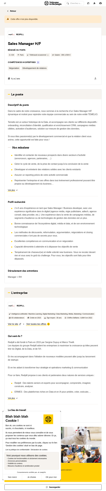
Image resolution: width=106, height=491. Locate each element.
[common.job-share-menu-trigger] (95, 78)
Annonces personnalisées (17, 461)
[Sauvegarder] (53, 487)
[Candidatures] (88, 3)
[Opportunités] (94, 3)
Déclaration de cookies (39, 450)
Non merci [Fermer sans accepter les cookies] (12, 477)
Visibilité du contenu (15, 463)
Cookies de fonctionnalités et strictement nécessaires (27, 458)
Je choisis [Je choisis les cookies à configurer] (31, 477)
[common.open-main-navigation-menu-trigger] (5, 3)
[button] (11, 34)
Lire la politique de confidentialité (18, 450)
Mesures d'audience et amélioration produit (23, 466)
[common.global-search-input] (74, 3)
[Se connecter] (100, 3)
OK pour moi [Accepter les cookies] (51, 477)
